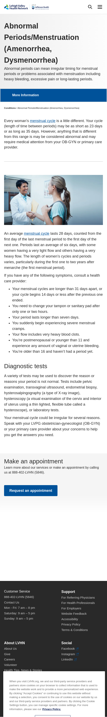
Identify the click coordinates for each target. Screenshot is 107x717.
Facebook (69, 648)
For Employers (71, 608)
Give (7, 654)
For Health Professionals (78, 603)
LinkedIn (69, 659)
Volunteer (10, 665)
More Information (25, 95)
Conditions (10, 108)
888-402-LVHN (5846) (19, 597)
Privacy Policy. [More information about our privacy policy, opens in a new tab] (51, 714)
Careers (9, 659)
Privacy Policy (70, 624)
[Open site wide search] (90, 7)
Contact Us (11, 602)
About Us (10, 648)
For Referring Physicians (78, 597)
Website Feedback (74, 613)
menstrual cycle (42, 121)
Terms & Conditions (74, 630)
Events (8, 675)
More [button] (99, 92)
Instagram (70, 654)
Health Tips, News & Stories (23, 670)
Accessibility (69, 619)
